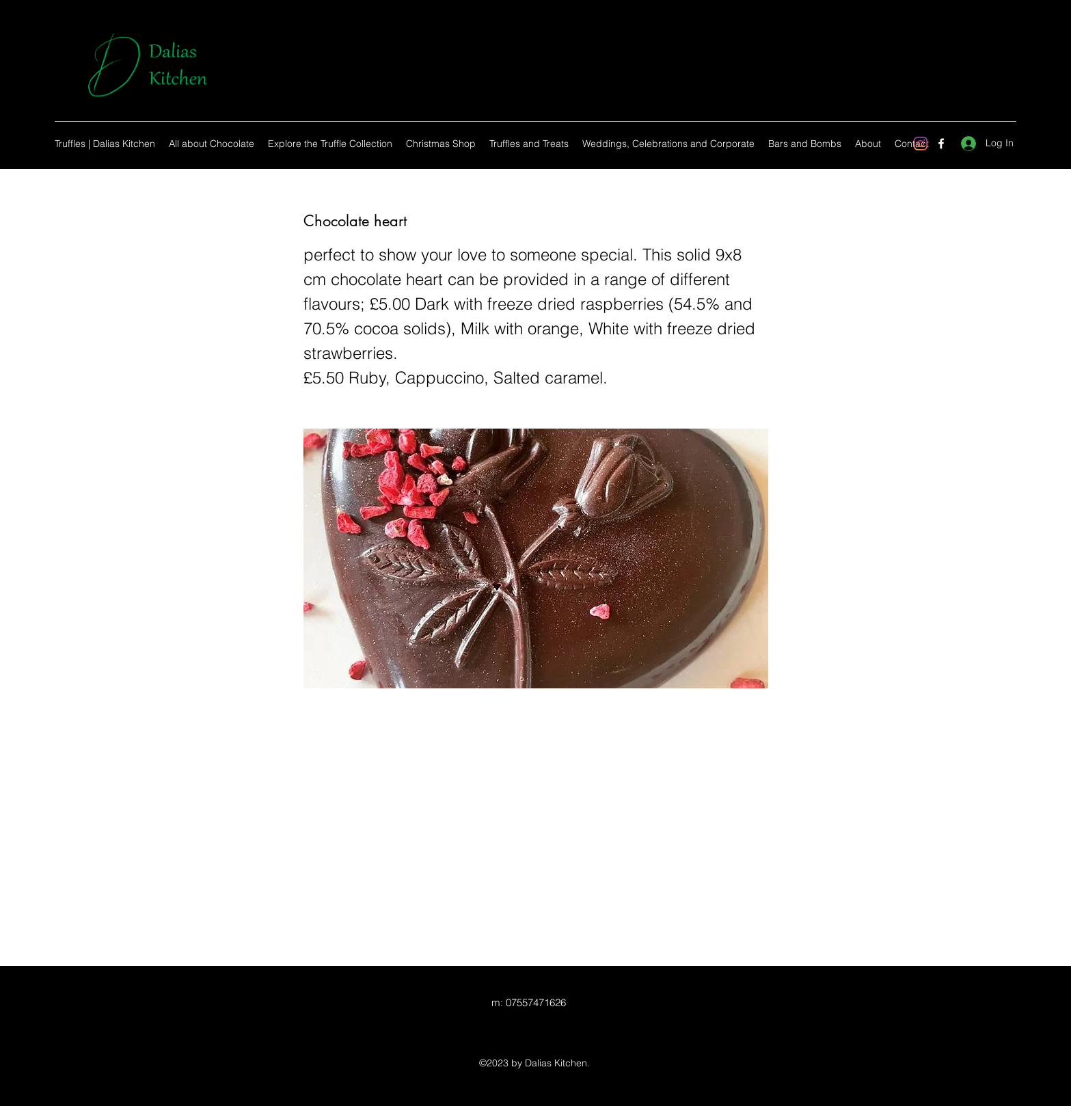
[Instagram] (920, 143)
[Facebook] (941, 143)
